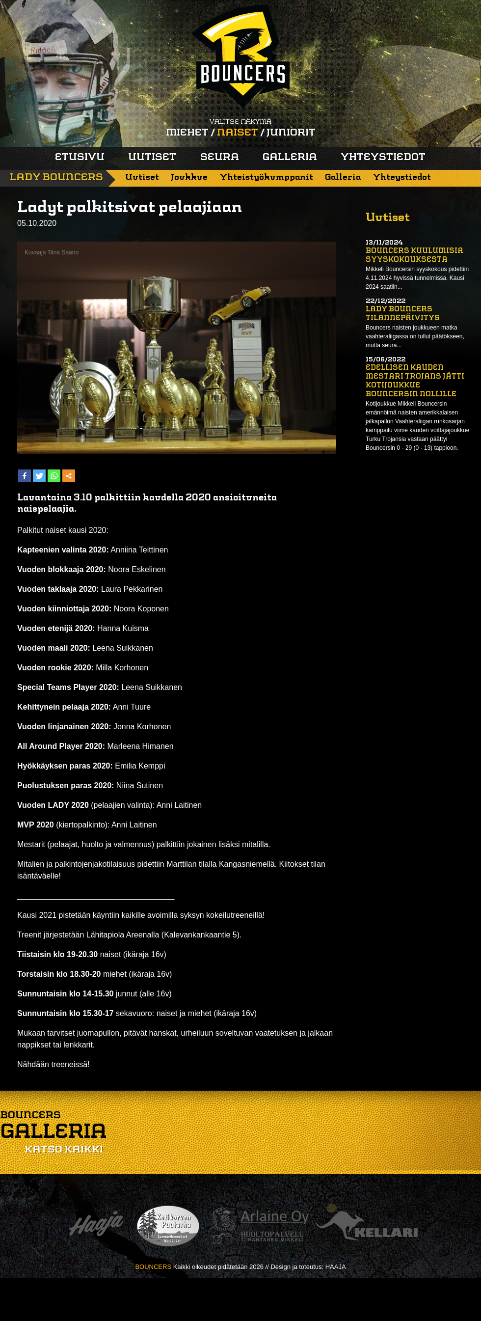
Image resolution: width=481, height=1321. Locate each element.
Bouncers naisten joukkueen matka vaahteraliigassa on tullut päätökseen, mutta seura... (415, 336)
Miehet (187, 133)
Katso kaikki (64, 1150)
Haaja (96, 1226)
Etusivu (80, 158)
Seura (219, 158)
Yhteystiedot (383, 158)
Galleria (290, 158)
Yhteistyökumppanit (266, 177)
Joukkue (189, 177)
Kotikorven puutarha (168, 1226)
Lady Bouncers (56, 178)
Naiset (237, 133)
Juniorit (291, 133)
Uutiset (152, 158)
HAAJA (335, 1266)
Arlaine (258, 1226)
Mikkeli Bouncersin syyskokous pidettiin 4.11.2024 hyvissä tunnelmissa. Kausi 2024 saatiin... (417, 278)
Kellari (367, 1226)
